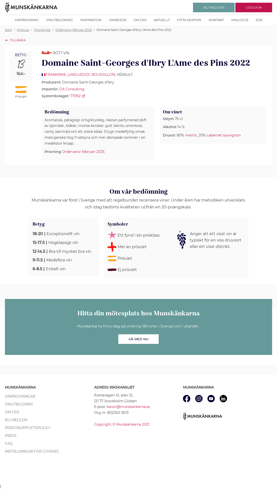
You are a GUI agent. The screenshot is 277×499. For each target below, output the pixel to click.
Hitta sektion (189, 20)
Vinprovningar (20, 396)
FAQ (8, 443)
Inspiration (91, 20)
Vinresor (117, 20)
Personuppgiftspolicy (27, 428)
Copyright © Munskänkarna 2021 (121, 424)
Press (10, 435)
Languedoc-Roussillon (91, 74)
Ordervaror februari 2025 (83, 151)
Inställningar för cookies (32, 451)
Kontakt (216, 20)
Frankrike (56, 74)
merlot (191, 135)
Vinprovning (27, 20)
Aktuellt (162, 20)
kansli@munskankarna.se (128, 407)
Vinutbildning (59, 20)
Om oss (139, 20)
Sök (259, 20)
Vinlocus (239, 20)
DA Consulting (71, 89)
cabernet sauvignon (224, 135)
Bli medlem (16, 420)
